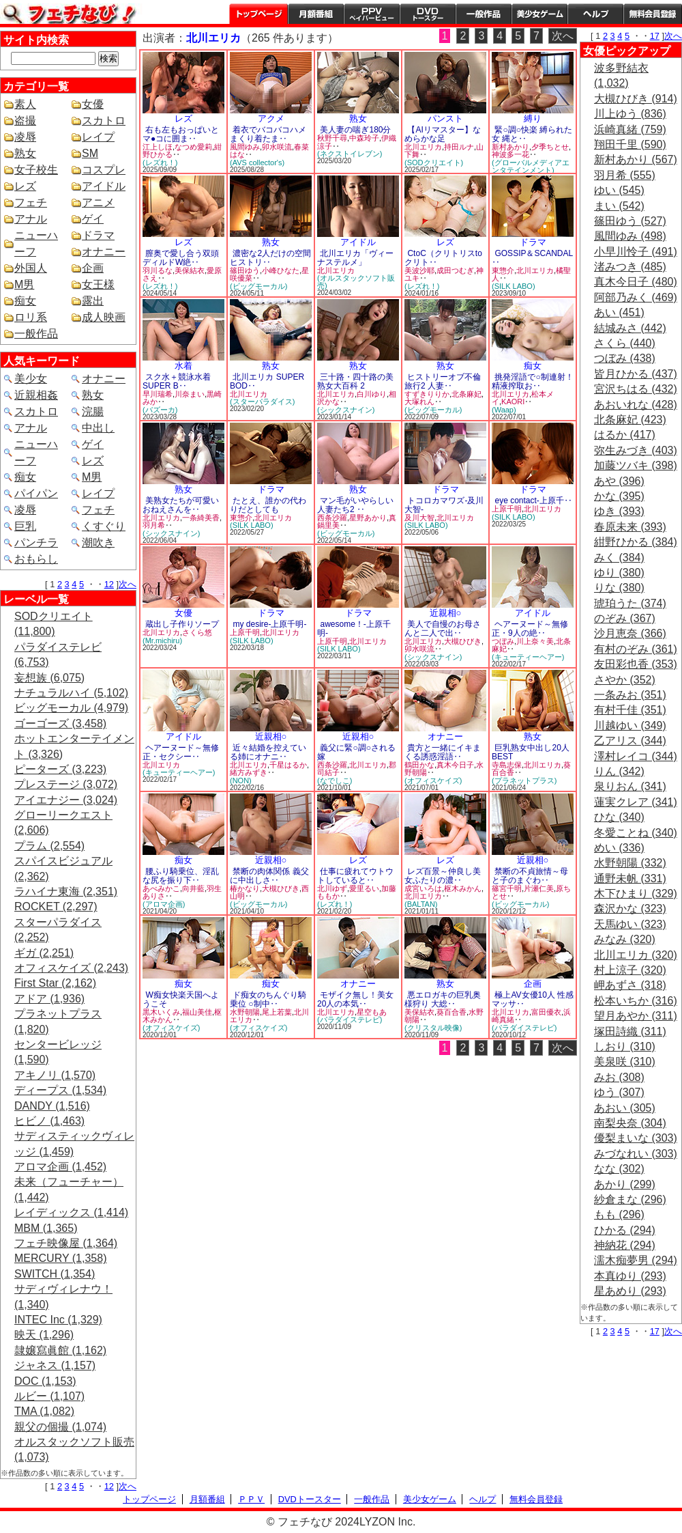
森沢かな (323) (630, 908)
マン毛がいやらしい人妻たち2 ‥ (355, 505)
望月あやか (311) (635, 1016)
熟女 (25, 153)
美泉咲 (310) (624, 1061)
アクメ (271, 118)
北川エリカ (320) (635, 955)
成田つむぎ (455, 270)
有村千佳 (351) (630, 710)
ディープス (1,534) (60, 1090)
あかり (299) (624, 1184)
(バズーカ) (160, 410)
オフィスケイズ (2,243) (71, 968)
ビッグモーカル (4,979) (71, 708)
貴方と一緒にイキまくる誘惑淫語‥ (442, 752)
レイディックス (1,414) (71, 1212)
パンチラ (36, 542)
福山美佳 (197, 1012)
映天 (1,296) (44, 1334)
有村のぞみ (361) (635, 649)
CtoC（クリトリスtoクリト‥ (443, 258)
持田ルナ (459, 147)
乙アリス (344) (630, 740)
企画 (93, 268)
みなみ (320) (624, 939)
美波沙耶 (419, 270)
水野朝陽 (245, 1012)
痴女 (25, 301)
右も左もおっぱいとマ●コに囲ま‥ (181, 134)
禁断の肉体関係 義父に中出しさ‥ (269, 876)
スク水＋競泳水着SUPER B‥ (177, 381)
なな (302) (619, 1169)
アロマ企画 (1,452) (60, 1166)
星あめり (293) (630, 1291)
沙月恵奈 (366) (630, 633)
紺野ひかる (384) (635, 542)
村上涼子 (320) (630, 970)
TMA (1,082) (44, 1411)
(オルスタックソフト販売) (356, 282)
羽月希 (154, 525)
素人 (25, 104)
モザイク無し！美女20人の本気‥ (355, 999)
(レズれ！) (160, 162)
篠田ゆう (245, 270)
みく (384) (619, 557)
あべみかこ (161, 888)
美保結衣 (190, 270)
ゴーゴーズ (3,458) (60, 723)
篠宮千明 (507, 888)
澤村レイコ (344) (635, 756)
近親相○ (446, 613)
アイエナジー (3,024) (65, 800)
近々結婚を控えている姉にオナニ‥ (268, 752)
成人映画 (103, 317)
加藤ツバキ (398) (635, 465)
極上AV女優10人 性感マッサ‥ (533, 999)
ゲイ (93, 219)
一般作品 (484, 13)
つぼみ (503, 641)
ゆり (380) (619, 572)
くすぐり (103, 526)
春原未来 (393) (630, 527)
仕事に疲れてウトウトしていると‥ (355, 876)
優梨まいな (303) (635, 1138)
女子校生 (36, 169)
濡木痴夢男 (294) (635, 1260)
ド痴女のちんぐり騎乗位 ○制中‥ (268, 999)
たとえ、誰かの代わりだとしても (268, 505)
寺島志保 (507, 765)
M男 (24, 284)
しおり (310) (624, 1046)
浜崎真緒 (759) (630, 129)
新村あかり (510, 147)
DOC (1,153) (45, 1381)
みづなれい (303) (635, 1153)
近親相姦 (36, 395)
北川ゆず (332, 888)
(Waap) (504, 410)
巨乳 (25, 526)
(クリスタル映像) (433, 1028)
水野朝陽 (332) (630, 863)
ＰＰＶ (251, 1499)
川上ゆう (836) (630, 113)
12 (109, 584)
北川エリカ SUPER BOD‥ (267, 381)
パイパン (36, 493)
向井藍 (193, 888)
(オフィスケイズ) (433, 780)
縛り (533, 118)
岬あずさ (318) (630, 985)
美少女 (30, 378)
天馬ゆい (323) (630, 924)
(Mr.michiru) (162, 640)
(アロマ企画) (164, 904)
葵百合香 (451, 1012)
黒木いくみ (161, 1012)
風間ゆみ (245, 147)
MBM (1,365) (45, 1228)
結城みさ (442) (630, 328)
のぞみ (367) (624, 618)
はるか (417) (624, 434)
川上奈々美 (535, 641)
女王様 (98, 284)
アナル (30, 219)
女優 (93, 104)
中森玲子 (364, 138)
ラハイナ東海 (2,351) (65, 891)
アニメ (98, 202)
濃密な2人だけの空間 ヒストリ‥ (270, 258)
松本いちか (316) (635, 1001)
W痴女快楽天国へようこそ (181, 999)
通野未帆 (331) (630, 878)
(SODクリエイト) (433, 162)
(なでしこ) (334, 780)
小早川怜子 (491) (635, 251)
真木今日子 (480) (635, 281)
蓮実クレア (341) (635, 802)
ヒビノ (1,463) (49, 1121)
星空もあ (372, 1012)
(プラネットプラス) (524, 780)
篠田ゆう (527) (630, 221)
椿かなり (245, 888)
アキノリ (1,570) (54, 1075)
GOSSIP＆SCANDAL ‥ (532, 258)
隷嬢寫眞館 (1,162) (60, 1350)
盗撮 (25, 120)
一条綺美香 (201, 518)
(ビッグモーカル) (258, 286)
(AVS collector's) (257, 162)
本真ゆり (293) (630, 1276)
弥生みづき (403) (635, 450)
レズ (25, 186)
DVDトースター (428, 13)
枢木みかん (462, 888)
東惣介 (503, 270)
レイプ (98, 137)
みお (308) (619, 1077)
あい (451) (619, 312)
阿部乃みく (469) (635, 297)
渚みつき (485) (630, 266)
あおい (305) (624, 1108)
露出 (93, 301)
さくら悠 (197, 632)
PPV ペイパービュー (372, 13)
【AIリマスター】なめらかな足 (442, 134)
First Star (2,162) (55, 983)
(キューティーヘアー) (528, 657)
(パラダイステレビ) (349, 1019)
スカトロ (103, 120)
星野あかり (368, 518)
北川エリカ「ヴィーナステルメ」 (355, 258)
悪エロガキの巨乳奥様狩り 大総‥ (442, 999)
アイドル (103, 186)
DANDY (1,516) (52, 1106)
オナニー (103, 251)
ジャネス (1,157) (54, 1365)
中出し (98, 428)
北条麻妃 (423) (630, 419)
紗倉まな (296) (630, 1199)
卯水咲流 (277, 147)
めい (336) (619, 848)
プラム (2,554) (49, 846)
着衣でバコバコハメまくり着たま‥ (268, 134)
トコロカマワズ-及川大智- (444, 505)
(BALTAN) (421, 904)
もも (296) (619, 1214)
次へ (127, 584)
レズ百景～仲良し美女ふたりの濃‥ (442, 876)
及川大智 (419, 518)
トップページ (258, 13)
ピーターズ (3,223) (60, 769)
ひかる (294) (624, 1230)
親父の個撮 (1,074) (60, 1427)
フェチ (30, 202)
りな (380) (619, 587)
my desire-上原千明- (269, 624)
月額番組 (316, 13)
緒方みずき (248, 772)
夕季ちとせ (550, 147)
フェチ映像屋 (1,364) (65, 1243)
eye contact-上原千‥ (533, 500)
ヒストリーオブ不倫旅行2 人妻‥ (442, 381)
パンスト (445, 118)
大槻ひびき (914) (635, 98)
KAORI (512, 401)
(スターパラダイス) (262, 401)
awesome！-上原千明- (354, 628)
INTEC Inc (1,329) (58, 1319)
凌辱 (25, 137)
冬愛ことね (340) (635, 833)
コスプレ (103, 169)
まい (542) (619, 206)
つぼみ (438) (624, 358)
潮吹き (98, 542)
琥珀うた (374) (630, 603)
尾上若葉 (277, 1012)
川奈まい (190, 394)
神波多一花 (510, 154)
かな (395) (619, 496)
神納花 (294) (624, 1245)
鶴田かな (419, 765)
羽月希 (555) (624, 175)
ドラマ (98, 235)
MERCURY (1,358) (60, 1258)
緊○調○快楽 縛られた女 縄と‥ (532, 134)
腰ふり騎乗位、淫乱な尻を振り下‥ (181, 876)
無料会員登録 (536, 1499)
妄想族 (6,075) (49, 678)
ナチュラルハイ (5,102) (71, 693)
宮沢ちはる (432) (635, 389)
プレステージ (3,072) (65, 784)
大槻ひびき (462, 641)
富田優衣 (546, 1012)
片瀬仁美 (539, 888)
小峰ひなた (280, 270)
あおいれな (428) (635, 404)
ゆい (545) (619, 190)
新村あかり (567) (635, 159)
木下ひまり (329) (635, 893)
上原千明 (507, 509)
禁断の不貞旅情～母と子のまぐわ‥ (530, 876)
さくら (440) (624, 343)
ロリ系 (30, 317)
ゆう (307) (619, 1092)
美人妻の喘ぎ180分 (355, 130)
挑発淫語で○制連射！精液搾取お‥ (533, 381)
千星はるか (288, 765)
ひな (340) (619, 817)
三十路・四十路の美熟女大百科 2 (355, 381)
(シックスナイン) (345, 410)
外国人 (30, 268)
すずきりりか (426, 394)
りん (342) (619, 771)
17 (654, 36)
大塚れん (419, 401)
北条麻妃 (466, 394)
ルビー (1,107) (49, 1396)
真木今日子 (455, 765)
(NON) (241, 780)
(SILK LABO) (513, 286)
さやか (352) (624, 680)
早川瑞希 (158, 394)
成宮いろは (423, 888)
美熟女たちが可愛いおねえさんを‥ (181, 505)
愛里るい (364, 888)
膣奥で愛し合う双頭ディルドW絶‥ (181, 258)
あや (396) (619, 481)
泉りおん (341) (630, 786)
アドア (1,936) (49, 998)
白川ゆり (372, 394)
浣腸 (93, 411)
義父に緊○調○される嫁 (356, 752)
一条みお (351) (630, 695)
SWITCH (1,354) (54, 1274)
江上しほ (158, 147)
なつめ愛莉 (193, 147)
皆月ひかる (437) (635, 374)
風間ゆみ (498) (630, 236)
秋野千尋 (332, 138)
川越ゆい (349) (630, 725)
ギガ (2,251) (44, 953)
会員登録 (652, 13)
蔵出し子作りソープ (182, 624)
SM (90, 153)
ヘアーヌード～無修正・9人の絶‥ (530, 628)
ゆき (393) (619, 511)
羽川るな (158, 270)
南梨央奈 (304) (630, 1123)
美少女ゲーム (539, 13)
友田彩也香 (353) (635, 664)
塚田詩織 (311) (630, 1031)
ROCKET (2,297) (56, 906)
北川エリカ (423, 147)
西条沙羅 (332, 518)
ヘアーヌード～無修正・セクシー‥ (181, 752)
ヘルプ (595, 13)
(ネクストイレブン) (349, 154)
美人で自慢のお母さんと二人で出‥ (442, 628)
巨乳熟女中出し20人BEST (530, 752)
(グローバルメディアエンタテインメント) (530, 166)
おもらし (36, 559)
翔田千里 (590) (630, 144)
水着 (183, 366)
